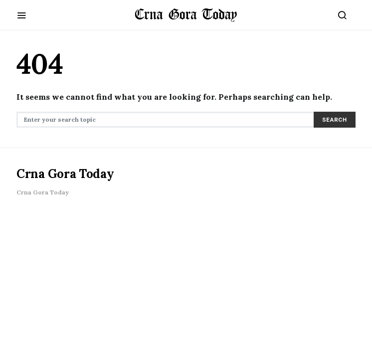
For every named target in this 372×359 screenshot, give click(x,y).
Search (334, 119)
